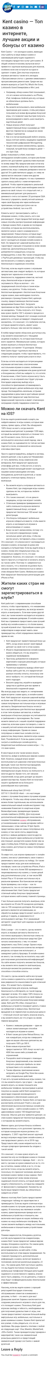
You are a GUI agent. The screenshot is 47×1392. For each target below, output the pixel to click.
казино (23, 820)
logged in (17, 1355)
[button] (42, 7)
